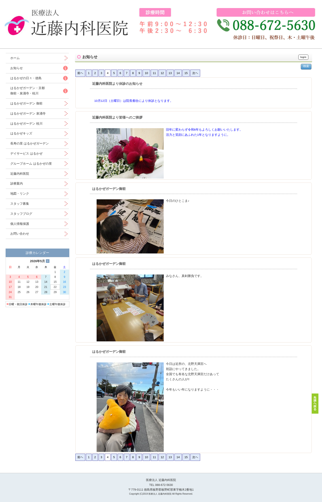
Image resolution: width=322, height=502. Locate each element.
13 (170, 73)
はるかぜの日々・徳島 (26, 78)
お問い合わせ (19, 233)
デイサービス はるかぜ (26, 153)
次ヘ (195, 73)
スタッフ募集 (19, 203)
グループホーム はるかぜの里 (31, 163)
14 (178, 73)
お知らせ (16, 68)
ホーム (18, 58)
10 (146, 73)
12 (162, 73)
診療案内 (16, 183)
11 (154, 73)
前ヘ (80, 73)
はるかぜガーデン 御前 (26, 103)
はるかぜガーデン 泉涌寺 (28, 113)
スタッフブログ (21, 213)
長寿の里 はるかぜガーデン (29, 143)
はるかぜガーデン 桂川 (26, 123)
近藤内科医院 (19, 173)
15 (186, 73)
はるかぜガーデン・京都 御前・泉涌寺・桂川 (27, 90)
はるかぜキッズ (21, 133)
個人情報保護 (19, 223)
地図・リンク (19, 193)
